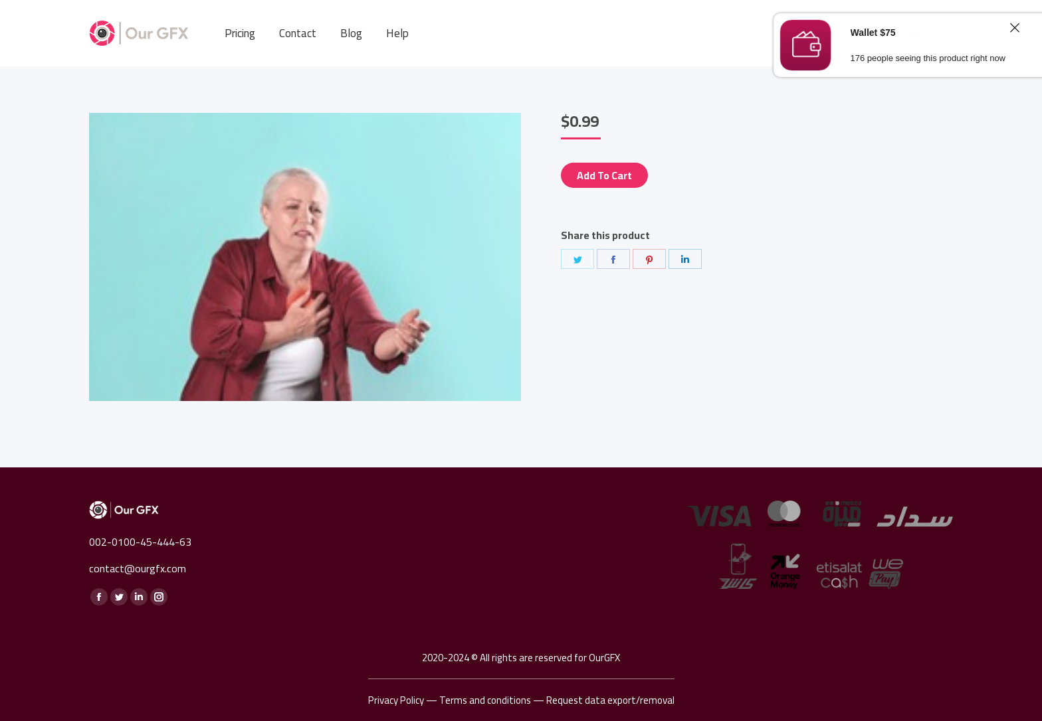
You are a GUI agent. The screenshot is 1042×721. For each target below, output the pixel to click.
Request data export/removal (610, 700)
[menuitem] (240, 33)
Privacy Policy (396, 700)
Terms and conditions (485, 700)
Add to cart (604, 175)
